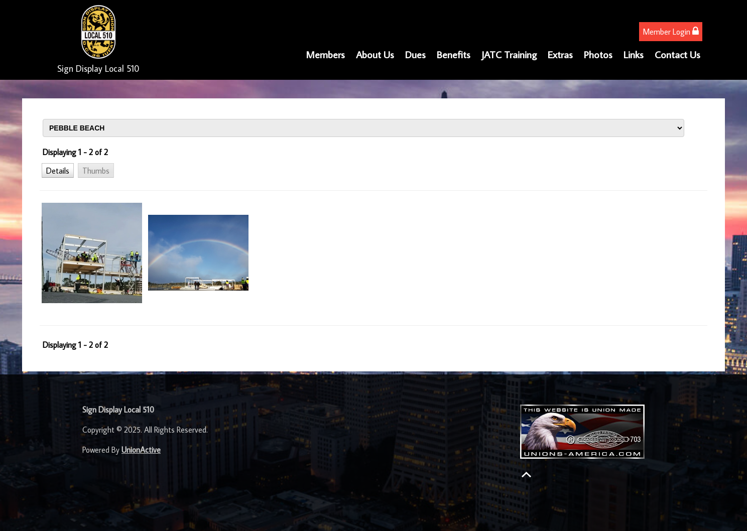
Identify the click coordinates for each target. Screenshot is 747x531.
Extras (560, 54)
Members (325, 54)
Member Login (671, 31)
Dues (415, 54)
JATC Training (509, 54)
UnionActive (141, 450)
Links (634, 54)
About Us (375, 54)
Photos (598, 54)
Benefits (453, 54)
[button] (58, 170)
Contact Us (677, 54)
